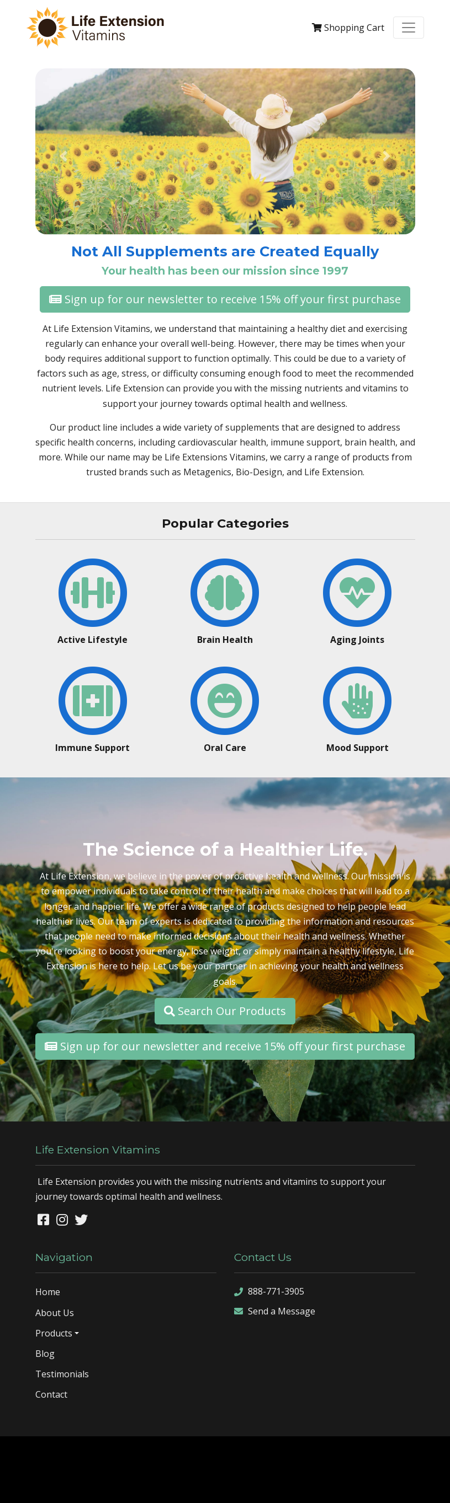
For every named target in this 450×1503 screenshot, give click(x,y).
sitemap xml (210, 1485)
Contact (51, 1394)
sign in (283, 1485)
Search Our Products (225, 1010)
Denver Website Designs (254, 1453)
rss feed (251, 1485)
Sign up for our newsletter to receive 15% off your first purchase (225, 299)
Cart (348, 28)
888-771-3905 (269, 1291)
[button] (63, 155)
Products (53, 1333)
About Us (54, 1313)
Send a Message (274, 1311)
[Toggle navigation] (408, 28)
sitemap (169, 1485)
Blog (45, 1354)
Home (47, 1292)
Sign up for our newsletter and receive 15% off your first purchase (225, 1046)
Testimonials (62, 1374)
